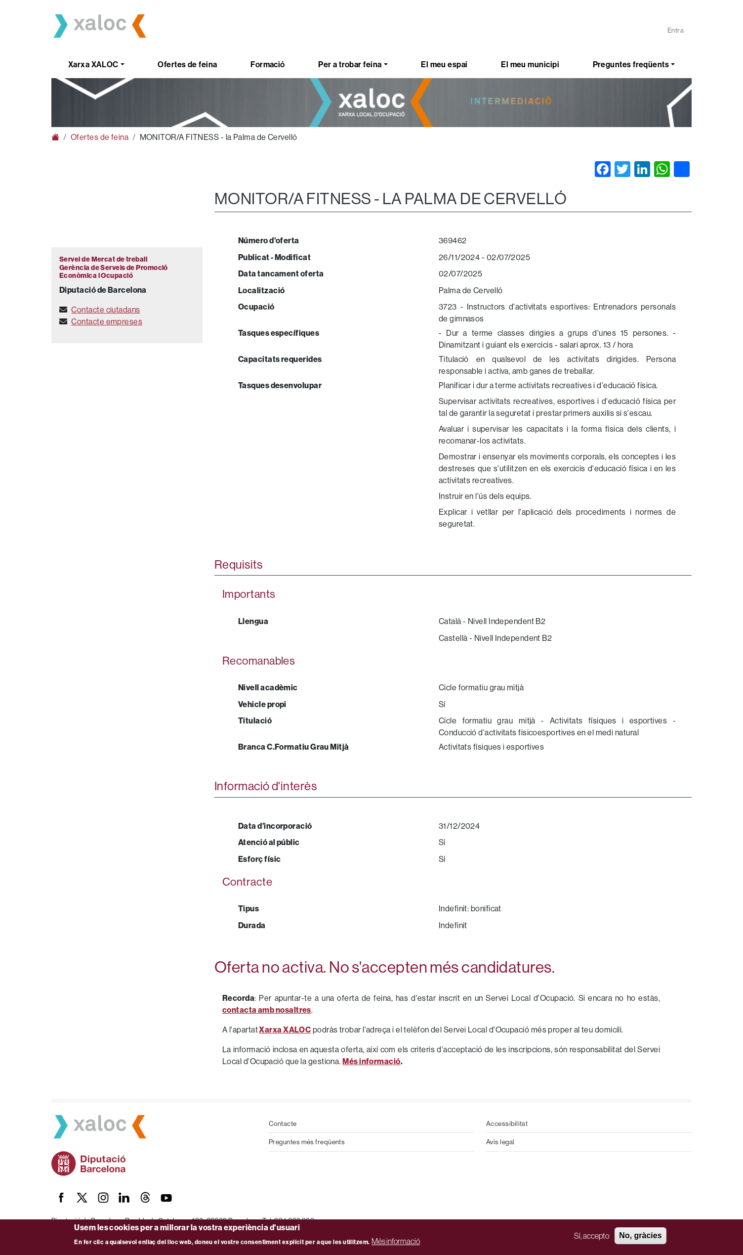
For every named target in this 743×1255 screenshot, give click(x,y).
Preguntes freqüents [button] (631, 64)
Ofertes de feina (187, 64)
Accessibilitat (507, 1123)
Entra (675, 30)
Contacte (283, 1123)
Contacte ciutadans (105, 309)
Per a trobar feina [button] (349, 64)
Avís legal (500, 1141)
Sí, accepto (591, 1236)
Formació (267, 64)
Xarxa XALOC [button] (93, 64)
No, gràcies (640, 1235)
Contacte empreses (106, 321)
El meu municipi (530, 64)
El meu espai (444, 64)
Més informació (396, 1241)
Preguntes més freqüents (307, 1141)
